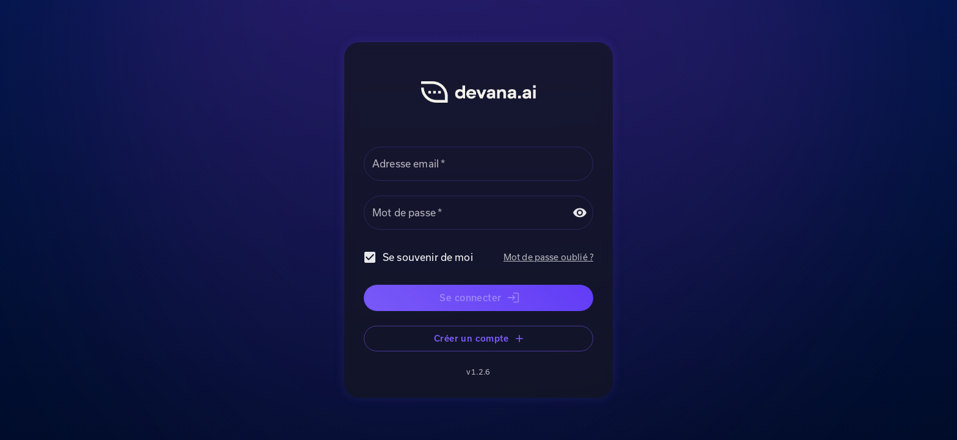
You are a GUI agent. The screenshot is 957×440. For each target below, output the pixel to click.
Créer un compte (478, 338)
